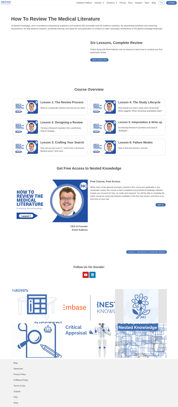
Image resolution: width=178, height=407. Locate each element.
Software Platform (84, 3)
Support (138, 3)
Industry (99, 2)
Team (147, 3)
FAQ (16, 397)
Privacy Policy (20, 374)
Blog (154, 3)
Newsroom (18, 369)
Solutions (112, 2)
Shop (16, 403)
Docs (130, 3)
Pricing (123, 3)
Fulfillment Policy (21, 380)
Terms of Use (19, 386)
